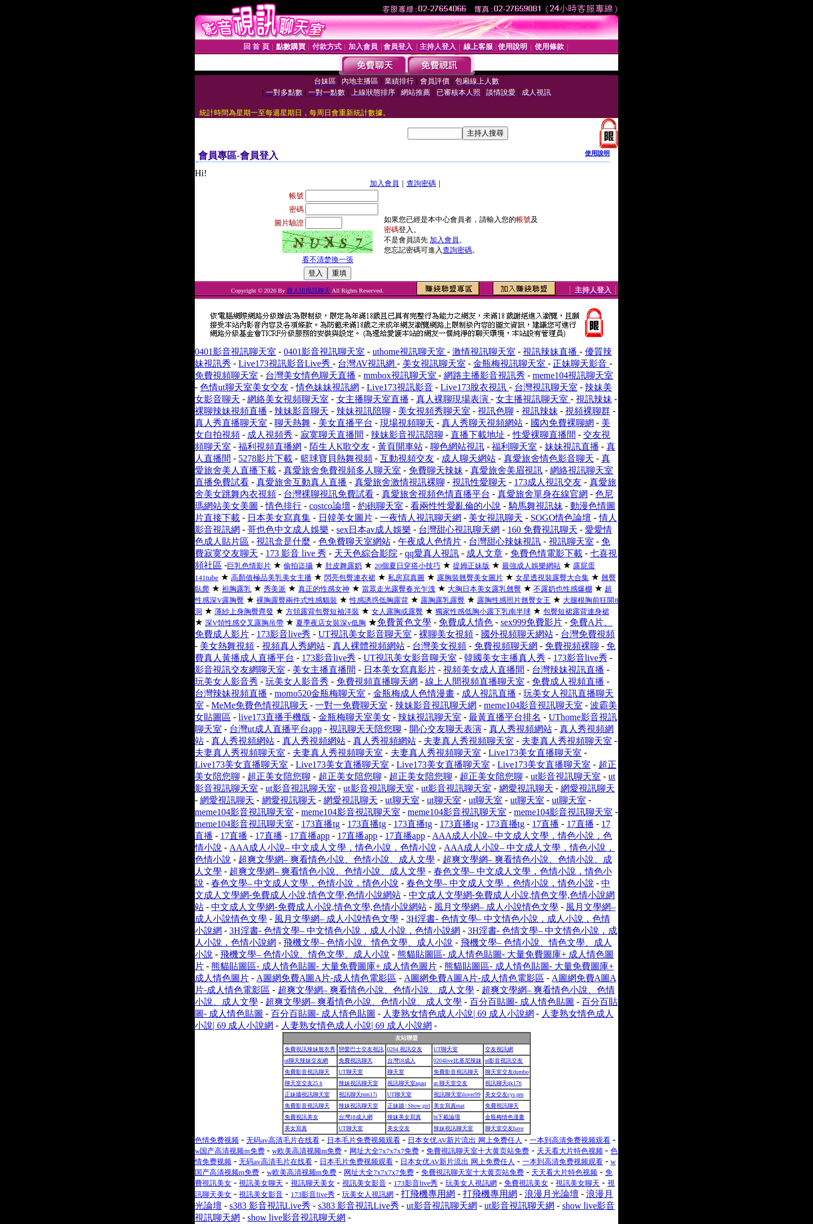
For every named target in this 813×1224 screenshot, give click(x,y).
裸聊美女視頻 (446, 634)
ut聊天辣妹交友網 (307, 1060)
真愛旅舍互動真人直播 (301, 482)
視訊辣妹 (594, 399)
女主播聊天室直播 (372, 399)
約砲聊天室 (380, 506)
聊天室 (395, 1072)
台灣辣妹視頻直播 (231, 693)
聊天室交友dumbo (507, 1072)
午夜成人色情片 (429, 541)
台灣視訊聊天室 (546, 387)
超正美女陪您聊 (279, 776)
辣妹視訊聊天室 (429, 717)
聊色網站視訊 (457, 446)
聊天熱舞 (292, 423)
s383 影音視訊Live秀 (270, 1205)
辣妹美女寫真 (404, 1117)
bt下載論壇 (447, 1117)
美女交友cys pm (504, 1094)
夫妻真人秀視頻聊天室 (468, 741)
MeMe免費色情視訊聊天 (259, 705)
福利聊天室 (514, 446)
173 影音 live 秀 (295, 553)
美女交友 (398, 1128)
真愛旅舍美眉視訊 (506, 470)
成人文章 (484, 553)
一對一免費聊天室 (351, 705)
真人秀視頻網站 (520, 729)
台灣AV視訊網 (367, 363)
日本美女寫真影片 (400, 669)
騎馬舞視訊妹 (536, 506)
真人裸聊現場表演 (453, 399)
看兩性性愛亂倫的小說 (455, 506)
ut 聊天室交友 (450, 1083)
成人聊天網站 (469, 458)
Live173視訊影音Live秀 (285, 363)
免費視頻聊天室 (226, 375)
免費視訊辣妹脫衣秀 (310, 1049)
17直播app (310, 835)
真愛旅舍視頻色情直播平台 (436, 494)
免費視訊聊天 (356, 1060)
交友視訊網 (499, 1049)
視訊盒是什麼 (283, 541)
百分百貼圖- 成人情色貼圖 (522, 1002)
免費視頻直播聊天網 (377, 681)
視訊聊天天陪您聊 (365, 729)
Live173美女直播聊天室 (535, 752)
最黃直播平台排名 (505, 717)
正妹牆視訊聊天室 (307, 1094)
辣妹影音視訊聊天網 (436, 705)
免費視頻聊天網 (505, 646)
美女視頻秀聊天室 (434, 411)
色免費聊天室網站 (354, 541)
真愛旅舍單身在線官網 (542, 494)
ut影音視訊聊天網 (441, 1205)
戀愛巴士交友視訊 (361, 1049)
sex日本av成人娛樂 (373, 529)
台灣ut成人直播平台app (275, 729)
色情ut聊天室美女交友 (244, 387)
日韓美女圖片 (345, 517)
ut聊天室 (402, 800)
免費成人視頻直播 (568, 681)
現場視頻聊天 (407, 423)
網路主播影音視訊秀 (484, 375)
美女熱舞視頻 (227, 646)
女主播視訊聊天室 (533, 399)
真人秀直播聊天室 (231, 423)
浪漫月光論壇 (551, 1194)
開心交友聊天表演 (445, 729)
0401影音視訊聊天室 (235, 351)
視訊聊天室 (571, 541)
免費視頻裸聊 (572, 646)
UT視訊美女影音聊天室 (365, 634)
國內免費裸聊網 (562, 423)
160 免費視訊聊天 (543, 529)
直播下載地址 (478, 434)
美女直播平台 (345, 423)
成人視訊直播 (489, 693)
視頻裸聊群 (587, 411)
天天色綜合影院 (365, 553)
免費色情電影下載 (546, 553)
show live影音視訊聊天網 (296, 1217)
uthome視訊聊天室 (410, 351)
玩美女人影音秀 (226, 681)
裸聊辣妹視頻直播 (231, 411)
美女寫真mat (449, 1106)
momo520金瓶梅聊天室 (319, 693)
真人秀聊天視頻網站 (482, 423)
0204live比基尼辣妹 (458, 1060)
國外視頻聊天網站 (517, 634)
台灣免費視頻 (588, 634)
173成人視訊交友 (548, 482)
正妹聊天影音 (581, 363)
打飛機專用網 (428, 1194)
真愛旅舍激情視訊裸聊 (400, 482)
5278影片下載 (265, 458)
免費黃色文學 (404, 622)
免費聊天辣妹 (436, 470)
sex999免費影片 (531, 622)
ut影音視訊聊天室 (566, 776)
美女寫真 (296, 1128)
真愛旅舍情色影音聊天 (549, 458)
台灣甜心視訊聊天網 (459, 529)
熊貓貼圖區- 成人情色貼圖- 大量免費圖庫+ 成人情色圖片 (324, 966)
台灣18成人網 (356, 1117)
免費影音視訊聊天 (307, 1072)
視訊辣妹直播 (551, 351)
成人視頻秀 (269, 434)
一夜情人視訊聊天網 (420, 517)
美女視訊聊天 (496, 517)
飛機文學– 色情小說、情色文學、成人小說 (368, 942)
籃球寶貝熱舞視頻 (336, 458)
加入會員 (384, 183)
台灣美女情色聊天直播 (310, 375)
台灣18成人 (401, 1060)
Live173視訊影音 (399, 387)
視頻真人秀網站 (293, 646)
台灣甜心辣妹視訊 (505, 541)
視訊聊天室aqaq (406, 1083)
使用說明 (597, 153)
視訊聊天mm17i (358, 1094)
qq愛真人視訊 (432, 553)
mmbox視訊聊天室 (401, 375)
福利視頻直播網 (269, 446)
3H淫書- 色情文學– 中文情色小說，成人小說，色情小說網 (344, 930)
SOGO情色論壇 (561, 517)
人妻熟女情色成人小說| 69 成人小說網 (458, 1013)
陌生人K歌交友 (339, 446)
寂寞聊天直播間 (332, 434)
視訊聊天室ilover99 (457, 1094)
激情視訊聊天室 (483, 351)
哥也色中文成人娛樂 (288, 529)
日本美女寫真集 (279, 517)
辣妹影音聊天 (301, 411)
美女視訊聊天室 (434, 363)
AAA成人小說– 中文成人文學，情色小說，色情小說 (332, 847)
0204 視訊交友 (405, 1049)
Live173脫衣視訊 (474, 387)
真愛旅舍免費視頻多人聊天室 (342, 470)
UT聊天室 (446, 1049)
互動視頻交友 (407, 458)
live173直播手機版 (274, 717)
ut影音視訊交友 (504, 1060)
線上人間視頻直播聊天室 (474, 681)
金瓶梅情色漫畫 (504, 1117)
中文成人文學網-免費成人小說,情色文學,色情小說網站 (318, 907)
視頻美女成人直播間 (483, 669)
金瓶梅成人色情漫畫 (413, 693)
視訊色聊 (496, 411)
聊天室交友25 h (304, 1083)
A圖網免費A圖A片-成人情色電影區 (326, 978)
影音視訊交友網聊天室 (240, 669)
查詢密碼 (421, 183)
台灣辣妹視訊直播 (568, 669)
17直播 (545, 824)
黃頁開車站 (400, 446)
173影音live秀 (283, 634)
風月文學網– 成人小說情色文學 (496, 907)
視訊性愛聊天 (479, 482)
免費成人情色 (466, 622)
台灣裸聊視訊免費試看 (328, 494)
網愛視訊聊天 (526, 788)
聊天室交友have (504, 1128)
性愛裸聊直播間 (544, 434)
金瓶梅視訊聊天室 (510, 363)
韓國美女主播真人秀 (504, 658)
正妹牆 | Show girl (408, 1106)
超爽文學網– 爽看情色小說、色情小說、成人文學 (336, 859)
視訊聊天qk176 (503, 1083)
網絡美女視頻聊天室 (288, 399)
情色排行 (283, 506)
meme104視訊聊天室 (572, 375)
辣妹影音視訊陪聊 (407, 434)
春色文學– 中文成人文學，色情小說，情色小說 (305, 883)
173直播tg (320, 824)
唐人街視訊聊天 (308, 290)
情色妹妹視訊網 (327, 387)
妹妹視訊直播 (572, 446)
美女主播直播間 (324, 669)
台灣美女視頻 (439, 646)
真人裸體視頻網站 (369, 646)
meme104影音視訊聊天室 (533, 705)
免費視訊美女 (301, 1117)
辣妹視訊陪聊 (363, 411)
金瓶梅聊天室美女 (354, 717)
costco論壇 (330, 506)
